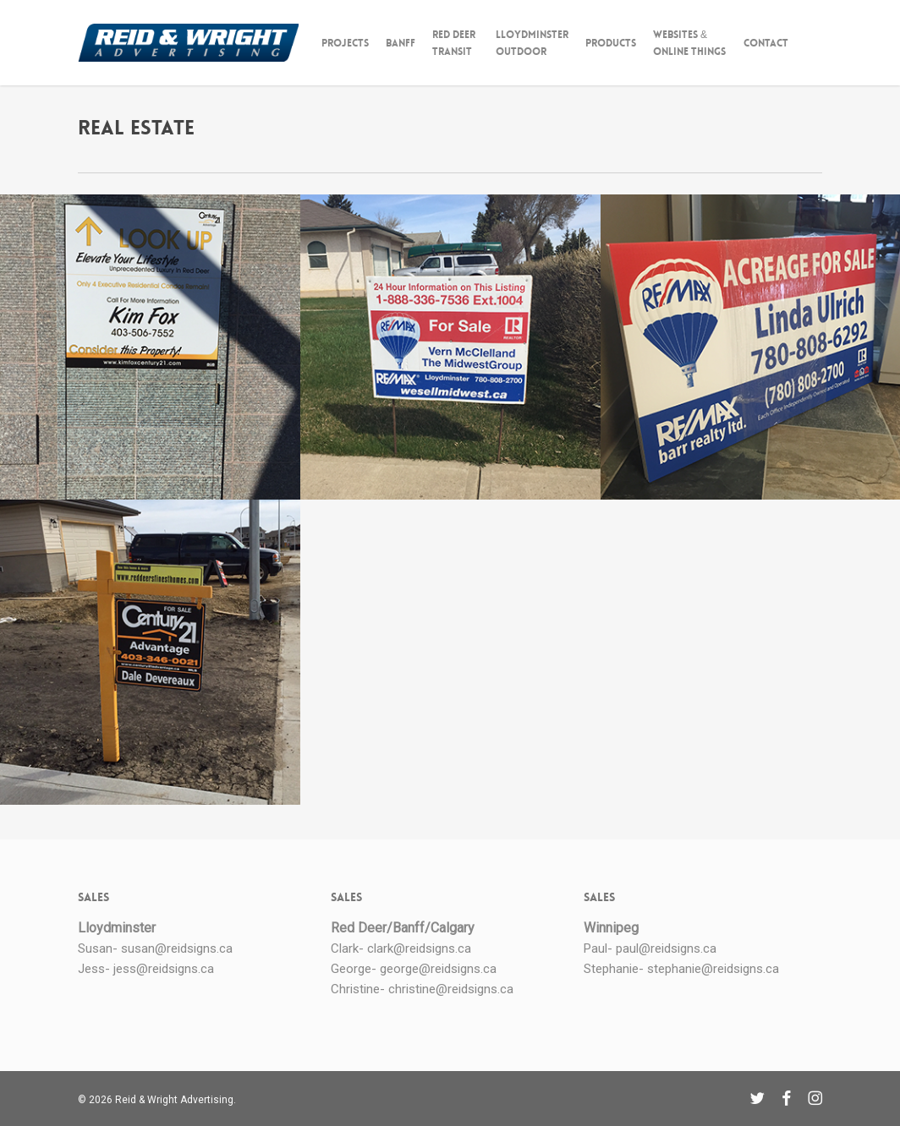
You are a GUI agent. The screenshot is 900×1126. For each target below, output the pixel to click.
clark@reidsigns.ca (419, 948)
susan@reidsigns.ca (177, 948)
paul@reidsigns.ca (666, 948)
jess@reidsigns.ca (163, 968)
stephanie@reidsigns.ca (713, 968)
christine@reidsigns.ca (450, 989)
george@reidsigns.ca (438, 968)
